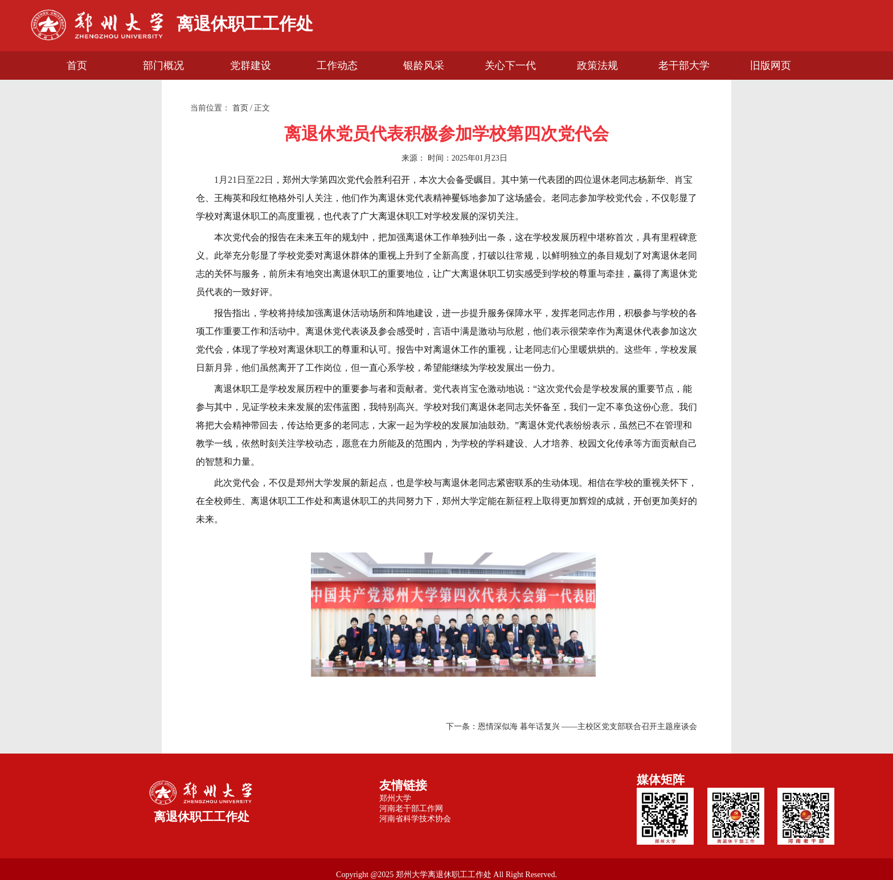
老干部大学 (684, 65)
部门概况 (163, 65)
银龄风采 (423, 65)
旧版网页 (770, 65)
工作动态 (337, 65)
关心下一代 (510, 65)
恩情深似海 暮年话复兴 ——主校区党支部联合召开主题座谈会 (587, 726)
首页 (77, 65)
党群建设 (250, 65)
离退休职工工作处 (245, 23)
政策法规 (597, 65)
